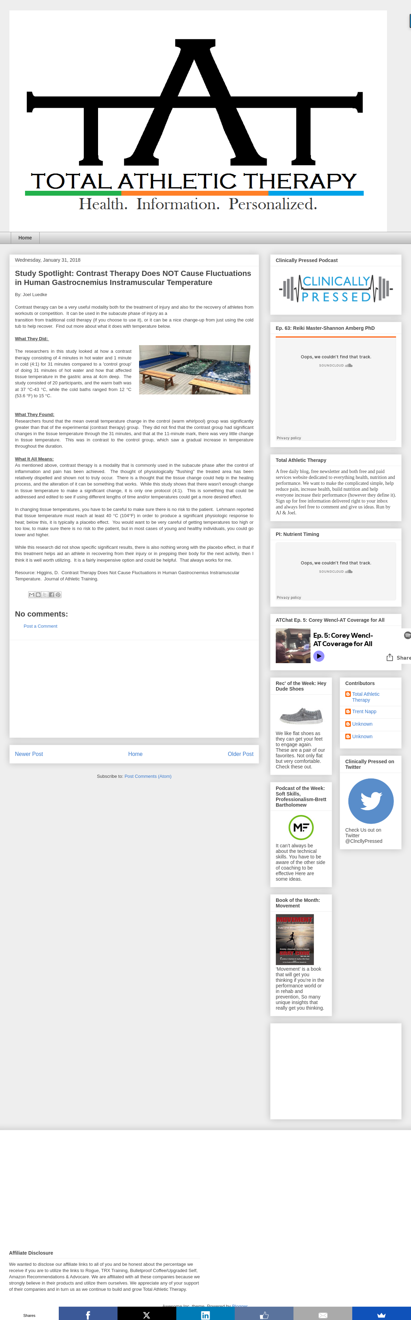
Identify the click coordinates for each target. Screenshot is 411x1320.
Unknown (362, 724)
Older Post (240, 754)
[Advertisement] (134, 688)
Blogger (239, 1306)
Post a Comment (40, 626)
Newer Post (29, 754)
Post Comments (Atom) (147, 776)
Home (25, 238)
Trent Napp (364, 711)
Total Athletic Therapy (366, 697)
